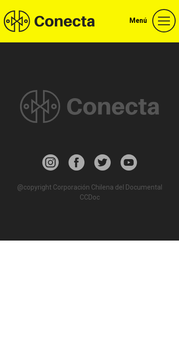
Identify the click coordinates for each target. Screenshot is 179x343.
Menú (138, 20)
